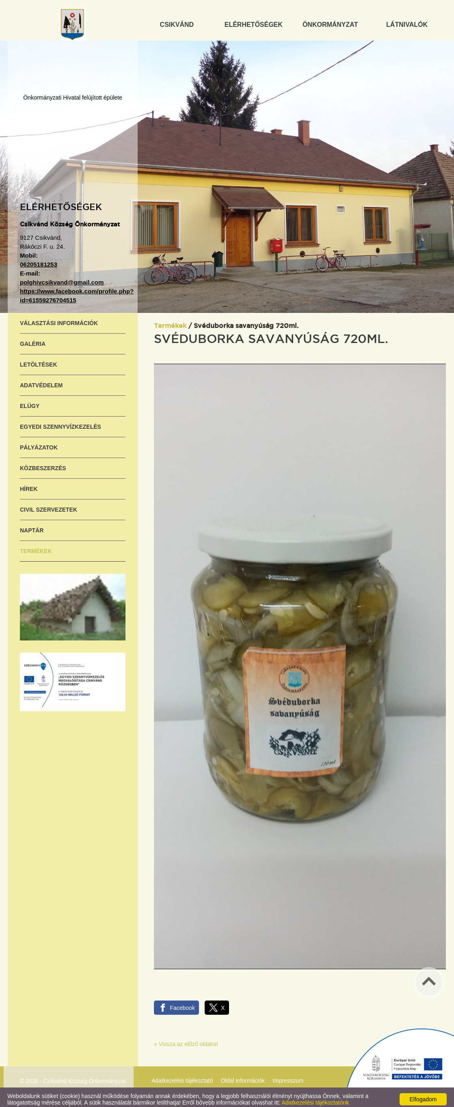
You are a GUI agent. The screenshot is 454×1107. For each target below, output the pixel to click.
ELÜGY (29, 402)
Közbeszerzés (43, 464)
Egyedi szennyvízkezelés (60, 422)
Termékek (36, 547)
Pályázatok (39, 443)
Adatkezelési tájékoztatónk (315, 1098)
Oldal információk (243, 1076)
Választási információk (59, 319)
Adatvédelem (41, 381)
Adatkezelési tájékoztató (182, 1076)
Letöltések (38, 360)
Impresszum (287, 1076)
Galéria (32, 339)
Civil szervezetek (48, 505)
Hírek (29, 485)
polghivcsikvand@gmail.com (62, 278)
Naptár (31, 526)
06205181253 (38, 260)
